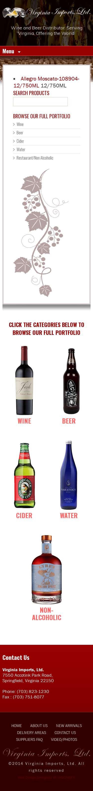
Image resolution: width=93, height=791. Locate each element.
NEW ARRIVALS (69, 725)
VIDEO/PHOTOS (64, 739)
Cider (20, 141)
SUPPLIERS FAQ (29, 739)
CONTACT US (65, 732)
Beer (20, 133)
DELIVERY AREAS (31, 732)
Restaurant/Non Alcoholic (35, 158)
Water (21, 149)
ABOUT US (39, 725)
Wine (20, 124)
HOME (16, 725)
